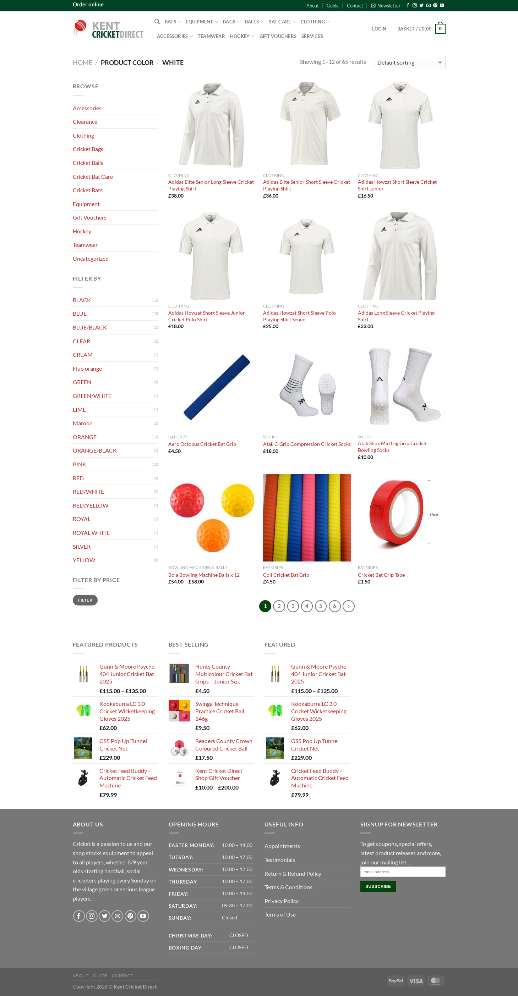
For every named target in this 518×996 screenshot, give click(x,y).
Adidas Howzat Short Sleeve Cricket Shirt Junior (397, 185)
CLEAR (81, 341)
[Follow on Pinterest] (435, 5)
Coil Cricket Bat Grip (286, 575)
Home (82, 62)
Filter (85, 600)
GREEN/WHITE (92, 395)
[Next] (349, 606)
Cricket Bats (88, 190)
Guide (333, 6)
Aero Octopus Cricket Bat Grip (202, 444)
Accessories (175, 36)
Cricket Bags (88, 148)
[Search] (157, 21)
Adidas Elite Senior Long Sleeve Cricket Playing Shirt (211, 185)
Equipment (202, 21)
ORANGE (85, 436)
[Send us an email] (428, 5)
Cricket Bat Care (93, 176)
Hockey (242, 36)
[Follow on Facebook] (408, 5)
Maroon (83, 423)
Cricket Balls (88, 162)
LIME (79, 409)
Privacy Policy (282, 900)
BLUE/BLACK (90, 327)
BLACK (82, 300)
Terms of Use (280, 914)
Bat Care (282, 21)
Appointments (282, 845)
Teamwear (211, 36)
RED (78, 478)
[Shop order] (409, 63)
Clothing (315, 21)
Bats (173, 21)
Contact (355, 6)
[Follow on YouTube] (442, 5)
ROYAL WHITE (91, 532)
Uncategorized (91, 258)
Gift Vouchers (278, 36)
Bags (231, 21)
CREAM (83, 354)
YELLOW (84, 560)
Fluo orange (87, 368)
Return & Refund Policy (293, 873)
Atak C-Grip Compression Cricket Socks (307, 444)
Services (312, 36)
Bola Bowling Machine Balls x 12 (204, 575)
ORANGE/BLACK (95, 450)
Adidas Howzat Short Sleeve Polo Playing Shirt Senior (299, 316)
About (312, 6)
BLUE (80, 313)
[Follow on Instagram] (415, 5)
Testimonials (280, 859)
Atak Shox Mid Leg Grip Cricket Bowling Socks (392, 446)
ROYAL (82, 518)
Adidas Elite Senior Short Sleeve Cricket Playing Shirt (306, 185)
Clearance (85, 121)
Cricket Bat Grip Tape (381, 575)
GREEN (82, 381)
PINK (79, 464)
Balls (254, 21)
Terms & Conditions (288, 887)
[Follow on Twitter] (421, 5)
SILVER (82, 546)
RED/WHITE (88, 491)
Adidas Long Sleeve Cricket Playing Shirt (396, 316)
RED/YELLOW (90, 505)
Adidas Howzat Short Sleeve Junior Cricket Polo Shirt (206, 316)
